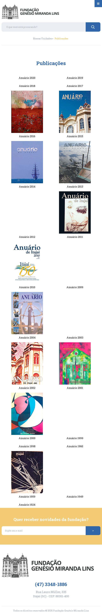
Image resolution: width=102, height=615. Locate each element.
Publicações (61, 39)
